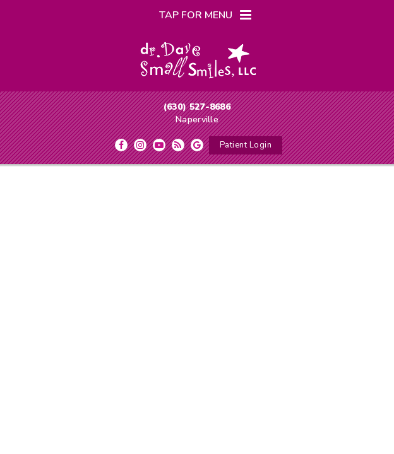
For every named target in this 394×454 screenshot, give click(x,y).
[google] (197, 145)
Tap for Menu (205, 15)
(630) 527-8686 (197, 107)
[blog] (178, 145)
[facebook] (121, 145)
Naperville (197, 119)
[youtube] (159, 145)
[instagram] (140, 145)
